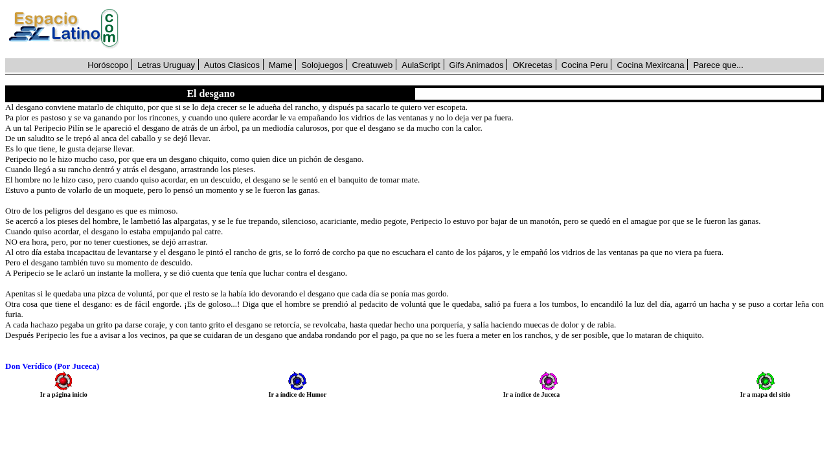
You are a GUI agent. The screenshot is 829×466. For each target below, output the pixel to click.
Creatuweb (372, 65)
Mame (280, 65)
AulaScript (421, 65)
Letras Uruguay (166, 65)
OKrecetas (532, 65)
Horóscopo (107, 65)
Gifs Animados (476, 65)
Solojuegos (322, 65)
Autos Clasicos (232, 65)
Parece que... (718, 65)
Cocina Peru (585, 65)
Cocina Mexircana (650, 65)
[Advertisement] (478, 29)
